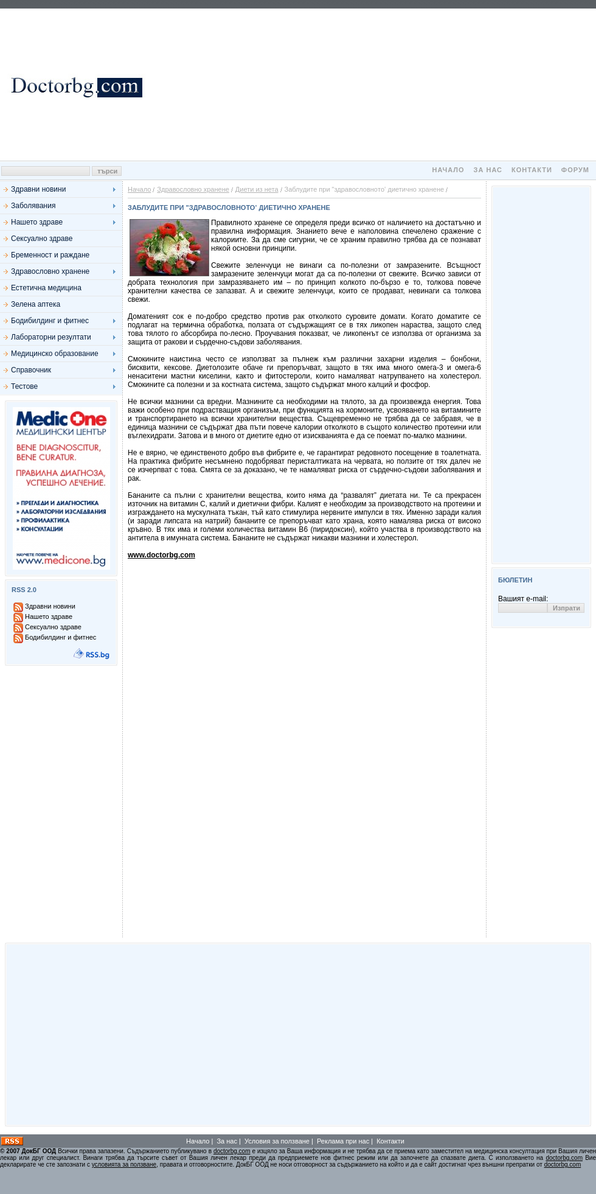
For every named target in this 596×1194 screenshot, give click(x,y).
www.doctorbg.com (161, 555)
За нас (488, 169)
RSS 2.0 (24, 589)
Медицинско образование (55, 353)
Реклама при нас (343, 1141)
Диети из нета (257, 189)
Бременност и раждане (50, 255)
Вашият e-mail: (523, 599)
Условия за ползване (277, 1141)
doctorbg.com (232, 1151)
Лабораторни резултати (51, 337)
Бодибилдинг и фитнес (50, 320)
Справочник (31, 370)
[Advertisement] (371, 85)
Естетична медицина (46, 288)
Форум (575, 169)
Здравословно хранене (50, 271)
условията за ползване (124, 1164)
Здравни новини (38, 189)
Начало (448, 169)
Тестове (24, 386)
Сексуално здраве (41, 238)
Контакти (531, 169)
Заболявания (33, 205)
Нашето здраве (37, 222)
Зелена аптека (35, 304)
